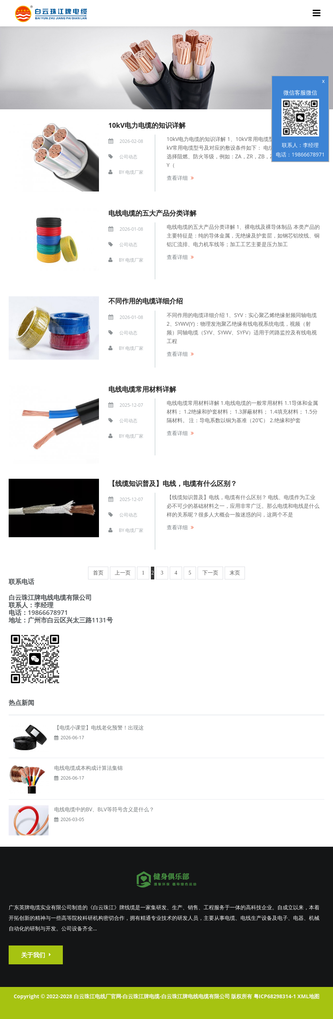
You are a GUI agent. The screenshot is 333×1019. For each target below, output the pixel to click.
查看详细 (177, 177)
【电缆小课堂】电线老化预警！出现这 (99, 727)
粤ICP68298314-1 (275, 996)
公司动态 (128, 156)
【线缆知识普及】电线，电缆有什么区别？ (172, 483)
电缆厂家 (134, 172)
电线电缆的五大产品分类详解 (152, 213)
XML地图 (308, 996)
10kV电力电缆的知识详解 (147, 125)
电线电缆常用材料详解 (142, 389)
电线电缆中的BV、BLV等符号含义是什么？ (104, 809)
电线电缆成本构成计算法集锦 (88, 767)
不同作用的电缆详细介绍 (145, 300)
